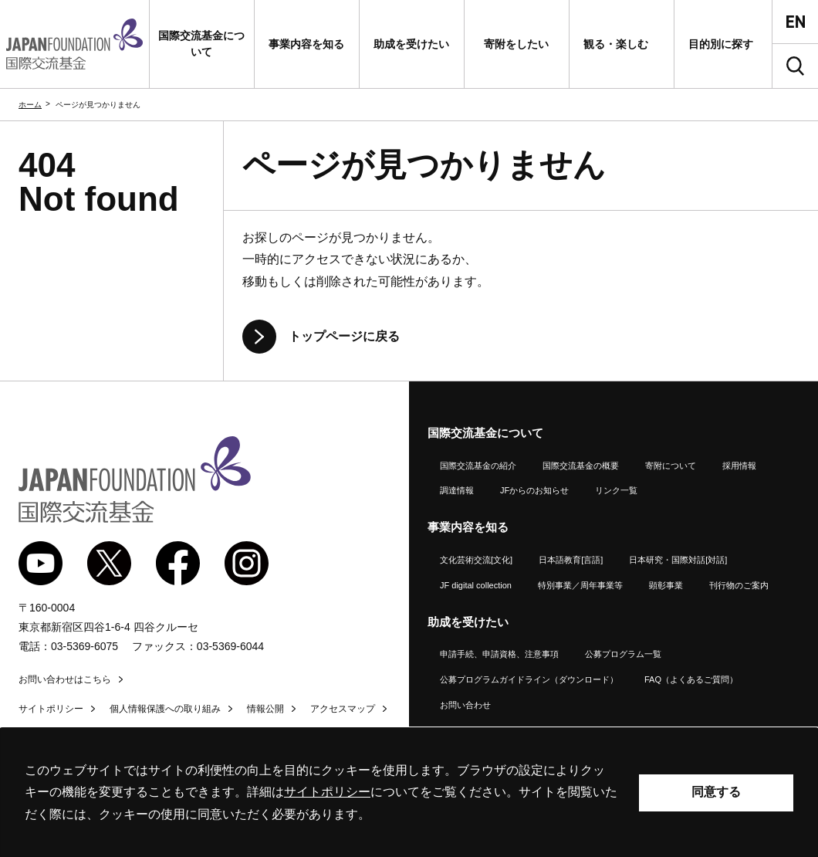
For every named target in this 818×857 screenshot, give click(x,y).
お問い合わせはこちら (65, 679)
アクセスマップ (342, 708)
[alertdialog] (409, 792)
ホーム (30, 104)
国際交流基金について (485, 432)
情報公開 (265, 708)
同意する (716, 791)
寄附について (670, 465)
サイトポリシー (51, 708)
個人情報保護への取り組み (165, 708)
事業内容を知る (468, 527)
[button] (202, 44)
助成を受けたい (468, 621)
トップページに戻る (344, 336)
